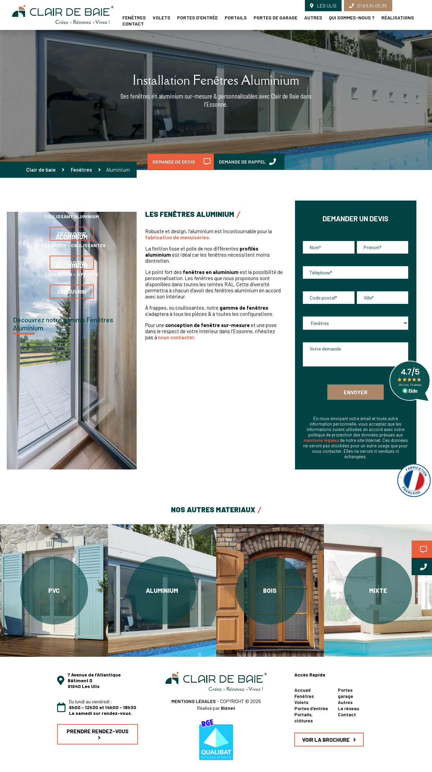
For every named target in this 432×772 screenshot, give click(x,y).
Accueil (302, 690)
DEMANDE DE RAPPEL (247, 161)
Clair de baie (41, 170)
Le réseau (348, 708)
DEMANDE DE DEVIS (181, 161)
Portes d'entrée (311, 708)
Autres (313, 17)
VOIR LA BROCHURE (329, 739)
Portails (236, 17)
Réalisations (397, 17)
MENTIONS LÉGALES (194, 701)
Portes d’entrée (197, 17)
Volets (161, 17)
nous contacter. (177, 337)
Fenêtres (81, 170)
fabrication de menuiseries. (178, 237)
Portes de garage (275, 17)
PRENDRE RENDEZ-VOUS (97, 734)
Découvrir (71, 291)
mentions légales (321, 440)
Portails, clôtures (303, 717)
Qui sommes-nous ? (352, 17)
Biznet (228, 708)
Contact (133, 24)
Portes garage (345, 693)
